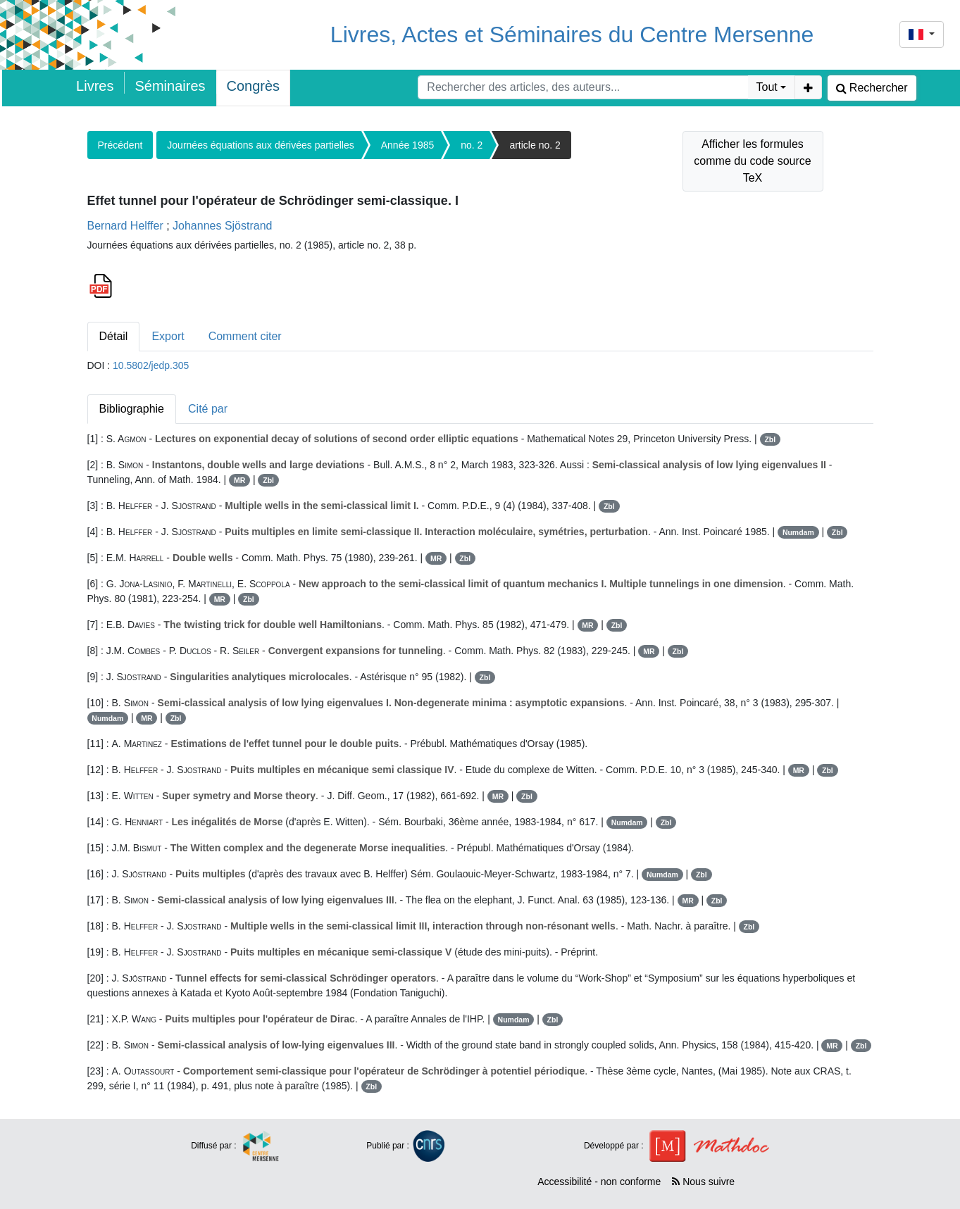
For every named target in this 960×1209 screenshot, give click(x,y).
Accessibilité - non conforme (599, 1181)
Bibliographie (132, 409)
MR (239, 480)
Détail (113, 336)
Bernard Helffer (125, 226)
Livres (94, 86)
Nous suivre (703, 1181)
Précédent (120, 145)
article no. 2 (534, 145)
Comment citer (245, 336)
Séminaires (170, 86)
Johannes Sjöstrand (222, 226)
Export (167, 336)
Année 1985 (408, 145)
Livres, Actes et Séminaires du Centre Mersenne (572, 34)
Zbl (769, 439)
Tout (767, 87)
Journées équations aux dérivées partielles (260, 145)
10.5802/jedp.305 (151, 365)
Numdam (798, 532)
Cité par (207, 409)
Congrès (253, 86)
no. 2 (471, 145)
